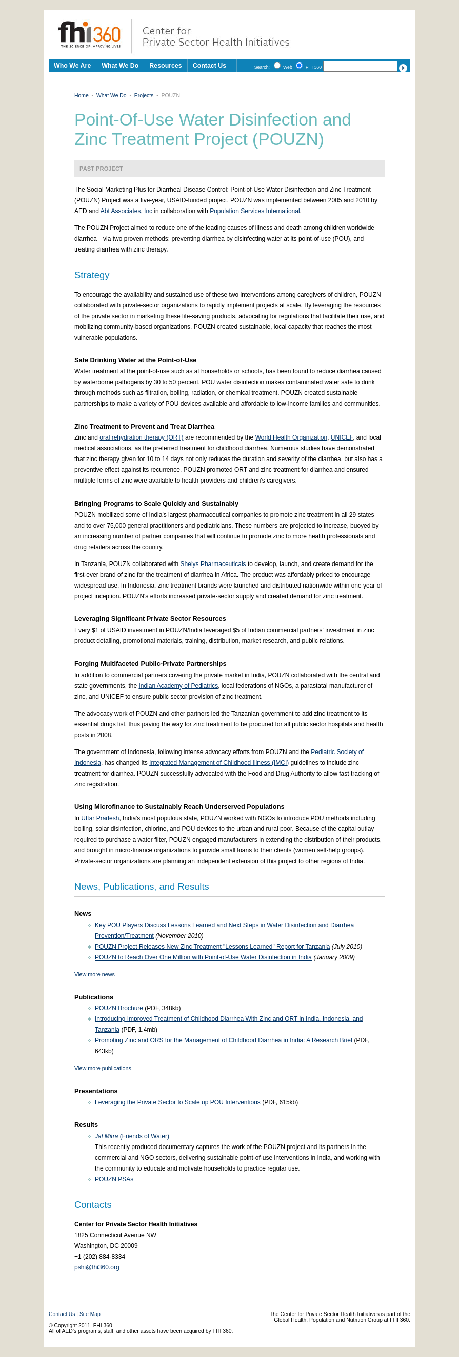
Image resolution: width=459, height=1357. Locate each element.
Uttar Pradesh (100, 818)
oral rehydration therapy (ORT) (141, 437)
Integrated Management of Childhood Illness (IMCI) (219, 762)
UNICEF (342, 437)
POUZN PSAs (114, 1179)
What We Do (111, 95)
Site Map (90, 1314)
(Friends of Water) (132, 1136)
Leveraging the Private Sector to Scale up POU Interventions (178, 1102)
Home (81, 95)
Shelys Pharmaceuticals (213, 564)
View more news (94, 974)
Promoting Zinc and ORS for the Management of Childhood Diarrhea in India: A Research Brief (223, 1040)
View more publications (102, 1068)
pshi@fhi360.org (96, 1267)
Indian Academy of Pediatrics (178, 686)
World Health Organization (291, 437)
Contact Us (209, 65)
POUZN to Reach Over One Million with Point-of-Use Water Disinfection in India (203, 957)
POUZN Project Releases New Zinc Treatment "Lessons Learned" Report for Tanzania (212, 946)
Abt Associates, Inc (126, 211)
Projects (144, 95)
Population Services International (255, 211)
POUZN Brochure (119, 1008)
